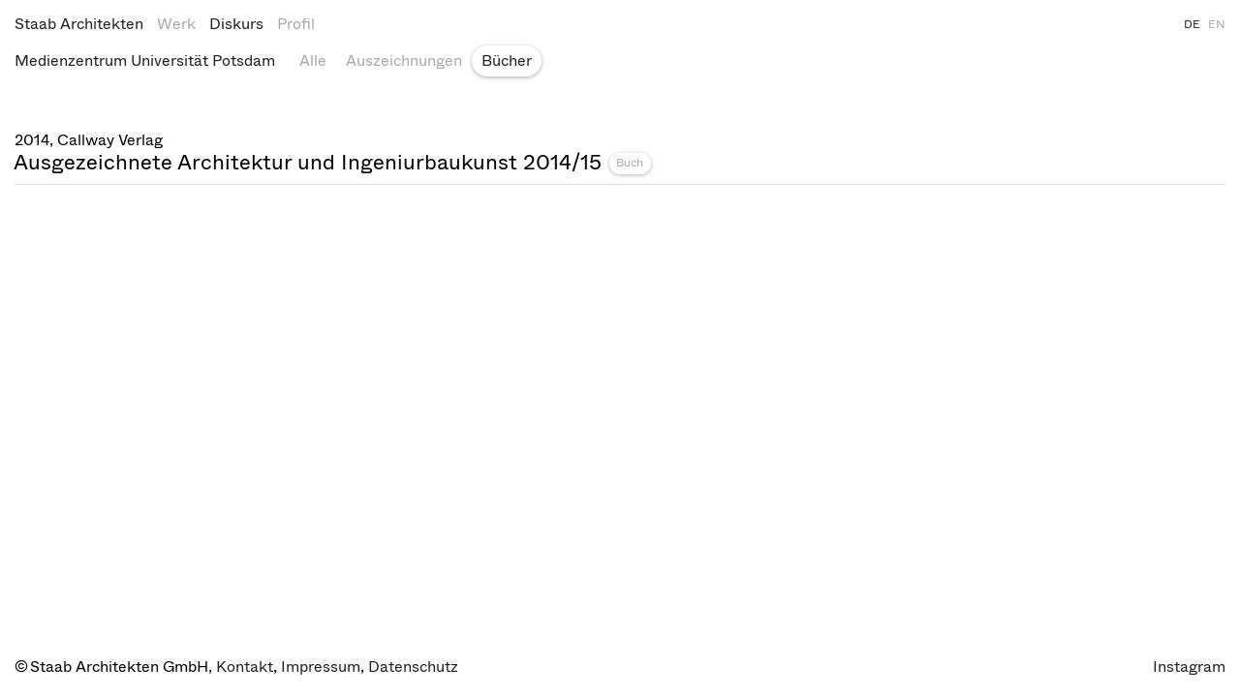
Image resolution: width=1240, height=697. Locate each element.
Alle (312, 60)
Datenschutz (413, 666)
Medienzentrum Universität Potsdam (145, 60)
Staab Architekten (79, 24)
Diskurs (236, 24)
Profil (296, 24)
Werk (176, 24)
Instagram (1189, 666)
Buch (629, 162)
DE (1192, 24)
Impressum (320, 666)
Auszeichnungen (404, 60)
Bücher (506, 60)
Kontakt (244, 666)
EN (1216, 24)
